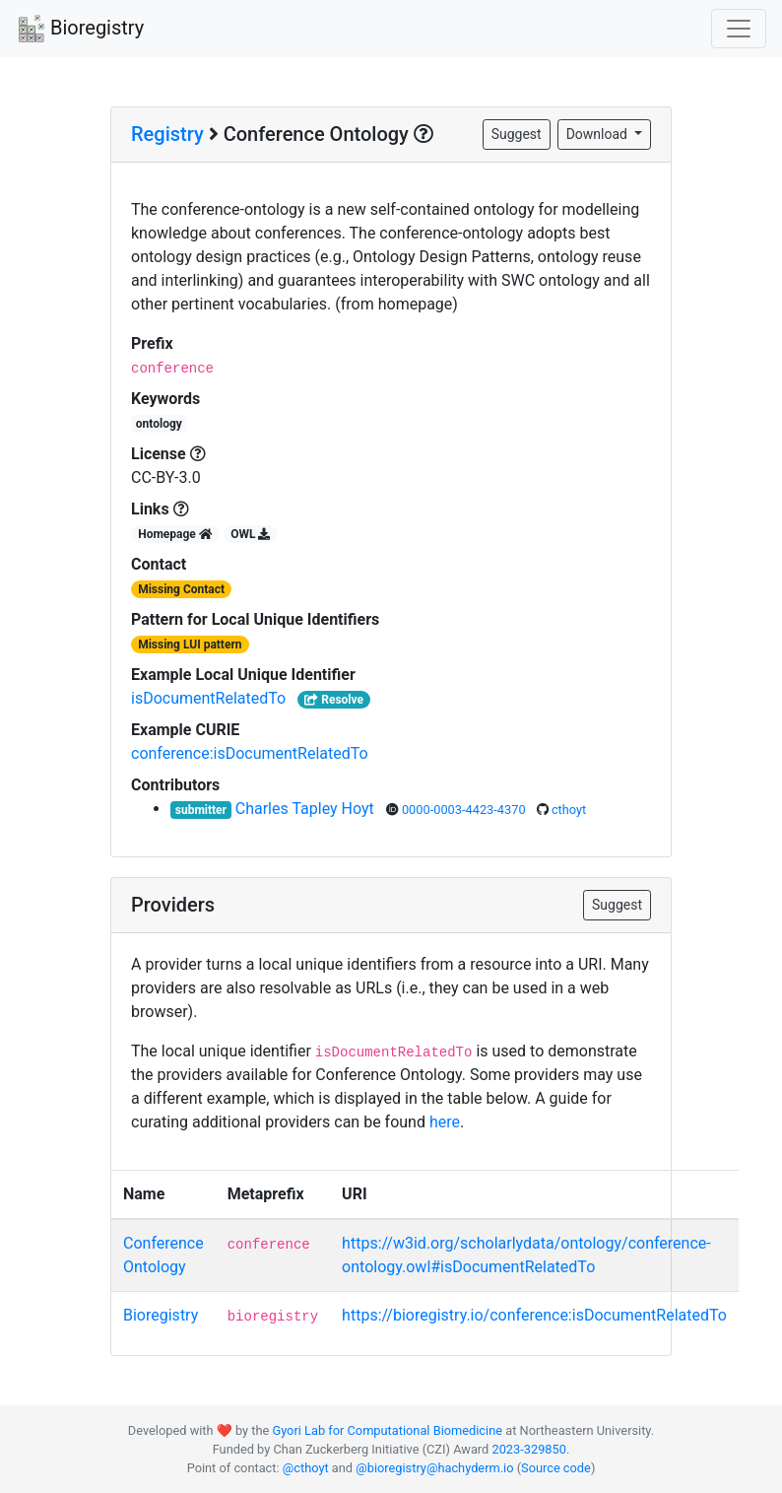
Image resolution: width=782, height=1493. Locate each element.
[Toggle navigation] (738, 28)
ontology (159, 424)
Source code (556, 1467)
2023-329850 (528, 1449)
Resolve (333, 700)
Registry (167, 134)
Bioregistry (80, 29)
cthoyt (569, 809)
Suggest (516, 134)
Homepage (175, 534)
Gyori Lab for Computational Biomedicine (387, 1430)
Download (598, 134)
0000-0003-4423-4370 (465, 809)
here (444, 1122)
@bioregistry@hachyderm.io (434, 1467)
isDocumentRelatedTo (208, 698)
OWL (250, 534)
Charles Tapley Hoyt (306, 808)
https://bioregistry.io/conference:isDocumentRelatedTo (534, 1315)
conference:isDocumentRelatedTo (249, 753)
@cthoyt (306, 1467)
